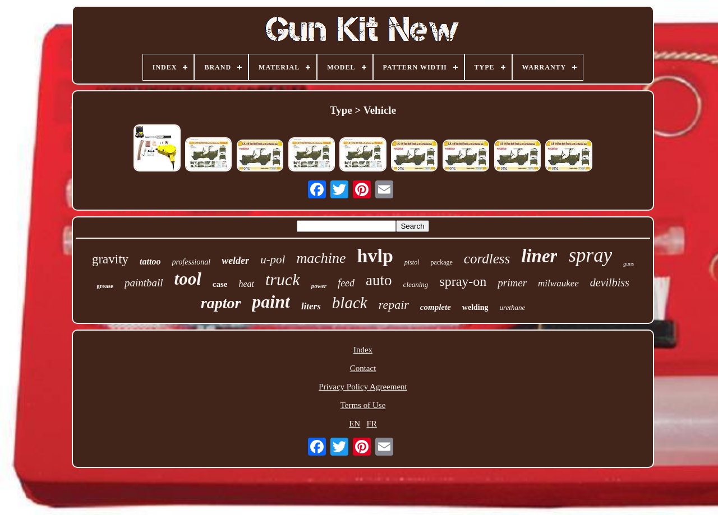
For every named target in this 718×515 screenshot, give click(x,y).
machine (321, 258)
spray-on (462, 281)
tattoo (150, 261)
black (349, 303)
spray (590, 255)
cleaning (416, 284)
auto (379, 280)
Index (362, 349)
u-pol (272, 259)
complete (435, 307)
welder (235, 260)
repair (394, 305)
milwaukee (558, 283)
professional (191, 262)
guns (628, 264)
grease (104, 285)
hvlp (375, 255)
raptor (221, 303)
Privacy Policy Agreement (363, 386)
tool (187, 279)
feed (346, 283)
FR (371, 423)
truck (282, 279)
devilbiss (609, 282)
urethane (513, 307)
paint (271, 301)
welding (475, 307)
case (220, 284)
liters (311, 306)
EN (354, 423)
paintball (144, 283)
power (319, 285)
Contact (363, 368)
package (441, 262)
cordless (487, 258)
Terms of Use (363, 405)
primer (512, 283)
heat (246, 284)
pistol (412, 262)
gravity (110, 259)
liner (539, 256)
